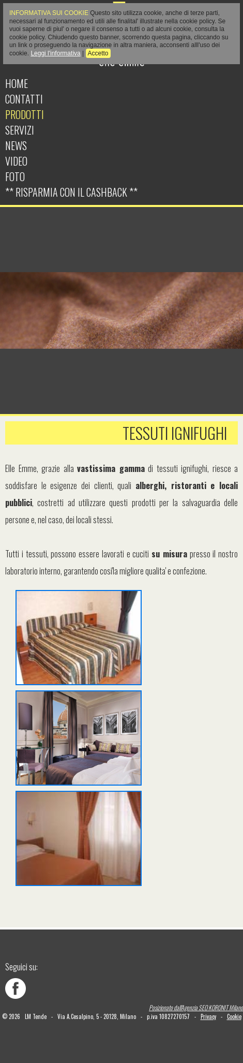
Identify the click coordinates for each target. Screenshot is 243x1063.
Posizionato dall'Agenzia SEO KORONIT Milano (196, 1007)
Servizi (19, 130)
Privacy (208, 1016)
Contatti (24, 99)
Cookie (234, 1016)
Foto (15, 176)
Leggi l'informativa (55, 53)
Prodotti (24, 114)
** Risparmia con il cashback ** (71, 192)
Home (16, 83)
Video (16, 161)
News (16, 145)
